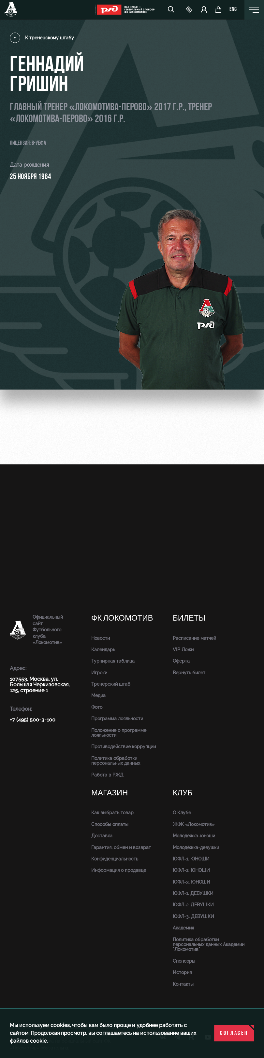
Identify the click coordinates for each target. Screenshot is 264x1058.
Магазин (109, 793)
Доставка (101, 835)
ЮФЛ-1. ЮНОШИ (191, 858)
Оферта (181, 661)
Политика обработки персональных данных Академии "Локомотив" (208, 944)
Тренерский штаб (110, 684)
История (182, 972)
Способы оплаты (109, 824)
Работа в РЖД (107, 774)
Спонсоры (184, 961)
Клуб (183, 793)
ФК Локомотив (122, 618)
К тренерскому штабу (42, 38)
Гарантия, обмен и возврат (121, 847)
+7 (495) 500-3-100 (32, 720)
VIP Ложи (183, 649)
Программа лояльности (117, 718)
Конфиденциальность (114, 858)
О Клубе (182, 812)
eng (233, 10)
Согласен (234, 1033)
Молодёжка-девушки (196, 847)
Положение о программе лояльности (118, 733)
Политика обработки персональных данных (115, 761)
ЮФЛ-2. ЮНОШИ (191, 870)
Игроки (99, 672)
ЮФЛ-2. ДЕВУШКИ (193, 904)
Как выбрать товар (112, 812)
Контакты (183, 984)
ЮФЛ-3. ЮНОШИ (191, 882)
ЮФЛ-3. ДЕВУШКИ (193, 916)
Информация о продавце (118, 870)
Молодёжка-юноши (194, 835)
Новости (100, 638)
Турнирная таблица (113, 661)
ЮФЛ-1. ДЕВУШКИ (193, 893)
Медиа (98, 695)
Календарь (103, 649)
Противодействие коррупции (123, 746)
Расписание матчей (194, 638)
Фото (96, 707)
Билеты (189, 618)
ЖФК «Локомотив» (193, 824)
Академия (183, 927)
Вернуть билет (189, 672)
